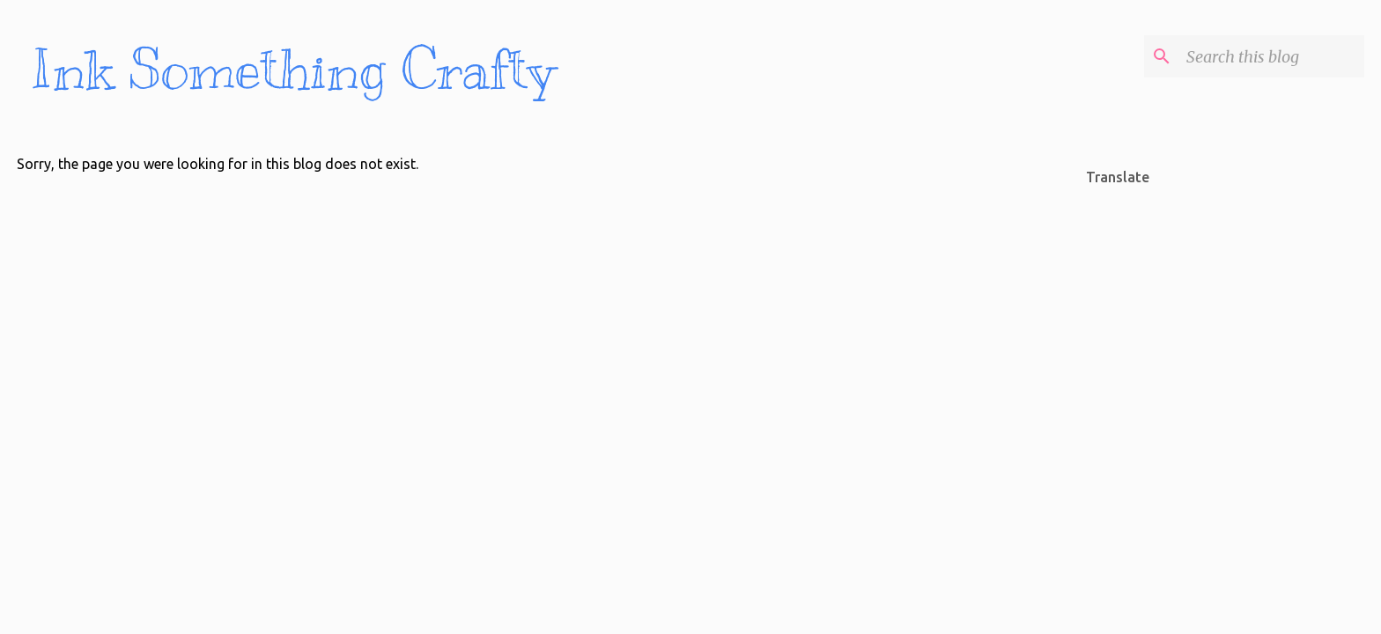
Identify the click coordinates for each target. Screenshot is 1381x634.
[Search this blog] (1271, 56)
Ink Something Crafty (293, 70)
